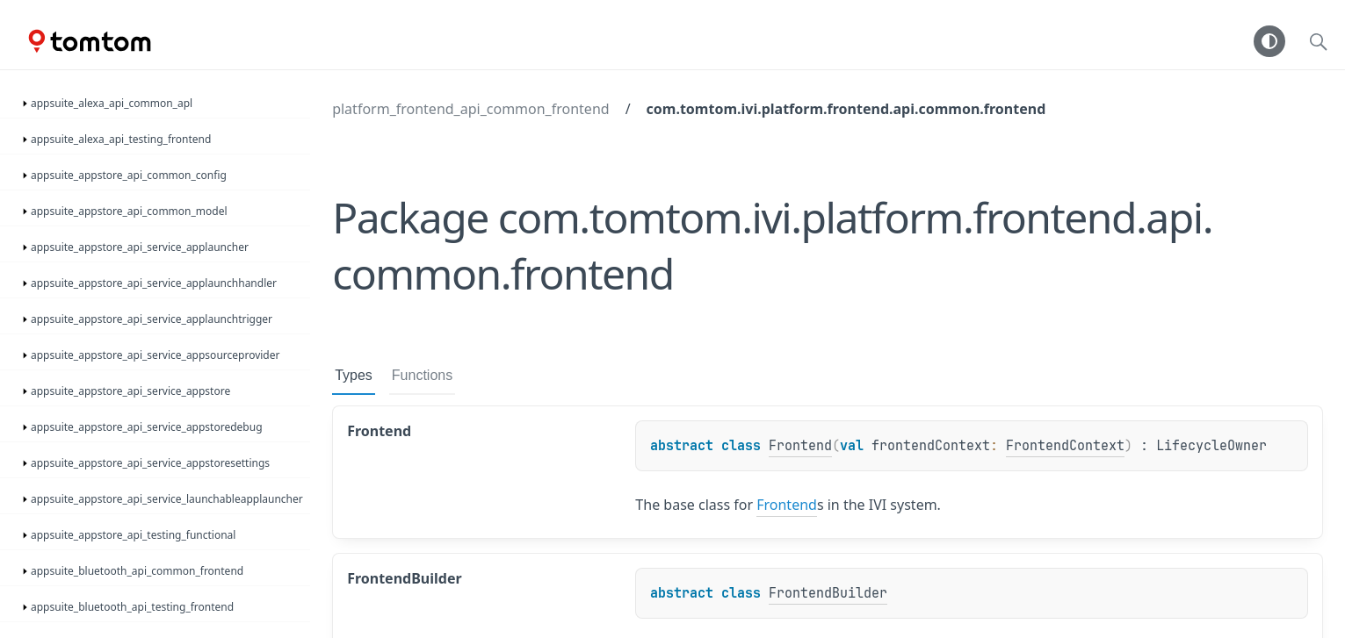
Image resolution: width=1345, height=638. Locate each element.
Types (353, 375)
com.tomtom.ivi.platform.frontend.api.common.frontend (846, 108)
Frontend (800, 446)
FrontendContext (1065, 446)
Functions (422, 375)
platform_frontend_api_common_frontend (470, 108)
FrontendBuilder (828, 593)
